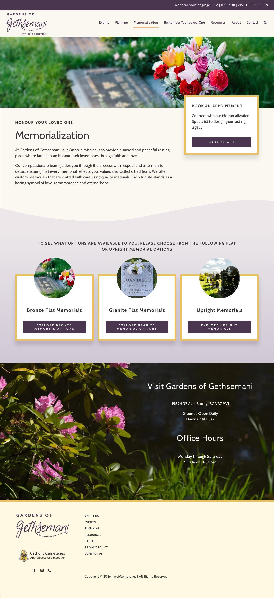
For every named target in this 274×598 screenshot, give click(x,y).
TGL (249, 5)
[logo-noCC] (42, 515)
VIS (240, 5)
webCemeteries (125, 576)
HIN (265, 5)
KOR (232, 5)
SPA (215, 5)
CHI (257, 5)
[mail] (42, 570)
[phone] (49, 570)
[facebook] (34, 570)
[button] (265, 23)
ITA (223, 5)
